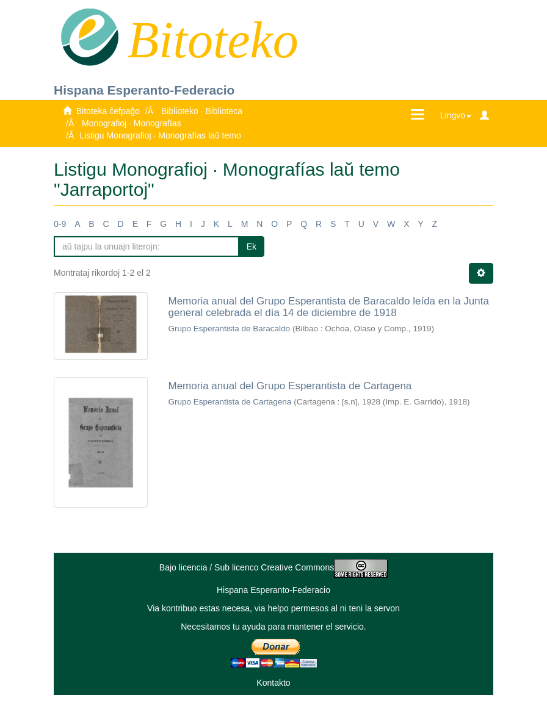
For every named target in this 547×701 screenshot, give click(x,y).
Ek (251, 246)
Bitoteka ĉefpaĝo (108, 111)
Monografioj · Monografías (131, 123)
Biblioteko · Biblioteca (201, 111)
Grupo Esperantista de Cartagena (230, 401)
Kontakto (273, 683)
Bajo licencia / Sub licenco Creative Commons (273, 567)
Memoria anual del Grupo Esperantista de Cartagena (290, 386)
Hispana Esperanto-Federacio (144, 90)
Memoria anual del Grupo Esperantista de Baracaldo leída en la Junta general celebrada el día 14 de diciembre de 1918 (328, 306)
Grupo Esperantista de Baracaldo (229, 328)
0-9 (60, 224)
